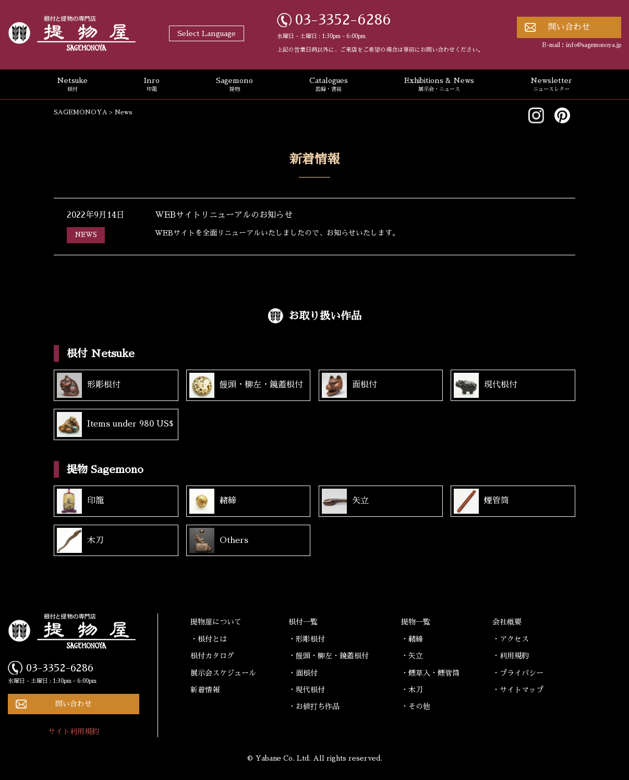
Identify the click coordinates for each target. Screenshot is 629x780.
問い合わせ (569, 27)
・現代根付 (306, 689)
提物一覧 (415, 621)
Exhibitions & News (439, 85)
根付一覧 (303, 621)
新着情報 (205, 689)
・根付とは (208, 639)
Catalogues (328, 85)
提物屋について (215, 621)
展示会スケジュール (223, 673)
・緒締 (412, 639)
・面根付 (303, 673)
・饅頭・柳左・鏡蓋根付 (328, 655)
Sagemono (234, 85)
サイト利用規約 (73, 731)
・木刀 (412, 689)
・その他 (415, 706)
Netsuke (72, 85)
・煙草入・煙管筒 (430, 673)
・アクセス (510, 639)
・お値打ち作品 (314, 706)
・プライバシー (517, 673)
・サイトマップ (517, 689)
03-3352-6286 (343, 20)
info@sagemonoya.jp (593, 45)
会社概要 (507, 621)
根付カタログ (212, 655)
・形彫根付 (306, 639)
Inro (152, 85)
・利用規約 (510, 655)
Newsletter (551, 85)
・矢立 (412, 655)
